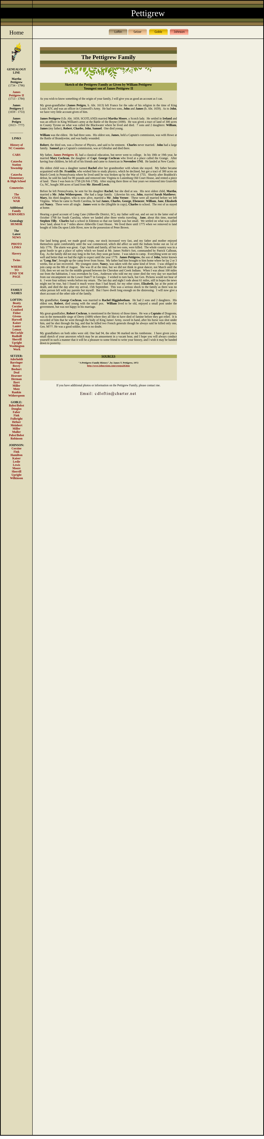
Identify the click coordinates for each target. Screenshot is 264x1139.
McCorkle (16, 332)
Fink (16, 415)
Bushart (16, 369)
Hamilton (16, 455)
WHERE (16, 266)
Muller (16, 431)
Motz (16, 388)
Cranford (17, 309)
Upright (17, 342)
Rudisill (17, 336)
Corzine (17, 306)
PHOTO (16, 244)
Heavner (16, 375)
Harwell (17, 319)
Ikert (16, 382)
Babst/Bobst (16, 405)
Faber (16, 412)
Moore (16, 468)
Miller (17, 385)
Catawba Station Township (16, 165)
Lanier (17, 326)
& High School (16, 181)
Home (16, 32)
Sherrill (17, 339)
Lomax (16, 329)
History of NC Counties (16, 146)
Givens (16, 316)
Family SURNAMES (16, 212)
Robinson (16, 438)
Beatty (17, 303)
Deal (16, 372)
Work (16, 349)
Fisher (17, 313)
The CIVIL (16, 196)
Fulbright (16, 418)
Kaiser (17, 322)
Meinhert (16, 425)
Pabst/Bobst (16, 435)
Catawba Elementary (16, 176)
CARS (16, 154)
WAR (16, 201)
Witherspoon (16, 395)
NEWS (16, 237)
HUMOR (16, 224)
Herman (16, 379)
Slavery (16, 253)
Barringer (16, 362)
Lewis (16, 464)
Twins (16, 260)
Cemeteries (16, 187)
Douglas (16, 408)
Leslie (16, 461)
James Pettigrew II (16, 93)
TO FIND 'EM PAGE (16, 273)
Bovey (16, 365)
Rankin (16, 392)
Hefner (16, 422)
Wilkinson (16, 478)
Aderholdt (16, 359)
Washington (16, 346)
